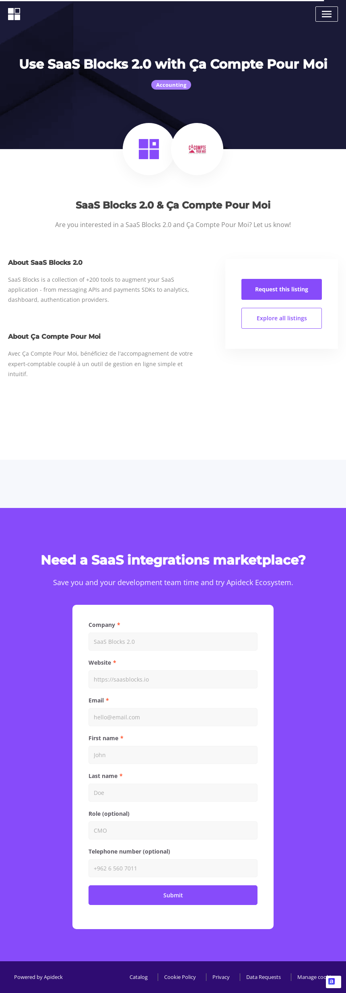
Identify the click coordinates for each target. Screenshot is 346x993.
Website (100, 662)
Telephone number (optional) (129, 851)
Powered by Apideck (38, 977)
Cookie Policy (180, 977)
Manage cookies (316, 977)
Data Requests (263, 977)
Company (102, 625)
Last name (103, 776)
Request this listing (281, 289)
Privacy (221, 977)
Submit (173, 895)
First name (103, 738)
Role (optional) (109, 813)
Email (96, 700)
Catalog (139, 977)
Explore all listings (282, 318)
